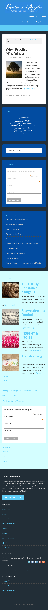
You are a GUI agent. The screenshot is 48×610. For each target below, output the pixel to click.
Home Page (6, 509)
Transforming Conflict (13, 234)
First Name (10, 185)
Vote (7, 239)
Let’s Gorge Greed (12, 258)
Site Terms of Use (8, 524)
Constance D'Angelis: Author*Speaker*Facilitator (24, 7)
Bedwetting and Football (14, 224)
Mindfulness (25, 95)
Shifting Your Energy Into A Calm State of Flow (22, 244)
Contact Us (6, 548)
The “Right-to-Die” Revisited (15, 253)
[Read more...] (29, 88)
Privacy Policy (7, 519)
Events (4, 514)
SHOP (4, 543)
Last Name (10, 192)
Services (5, 528)
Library (4, 533)
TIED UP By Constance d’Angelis (17, 219)
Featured (17, 95)
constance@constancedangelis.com (32, 22)
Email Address (23, 178)
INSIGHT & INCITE (12, 229)
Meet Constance (13, 498)
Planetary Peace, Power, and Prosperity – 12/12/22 (23, 263)
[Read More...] (9, 305)
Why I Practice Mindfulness (16, 51)
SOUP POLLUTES (12, 248)
